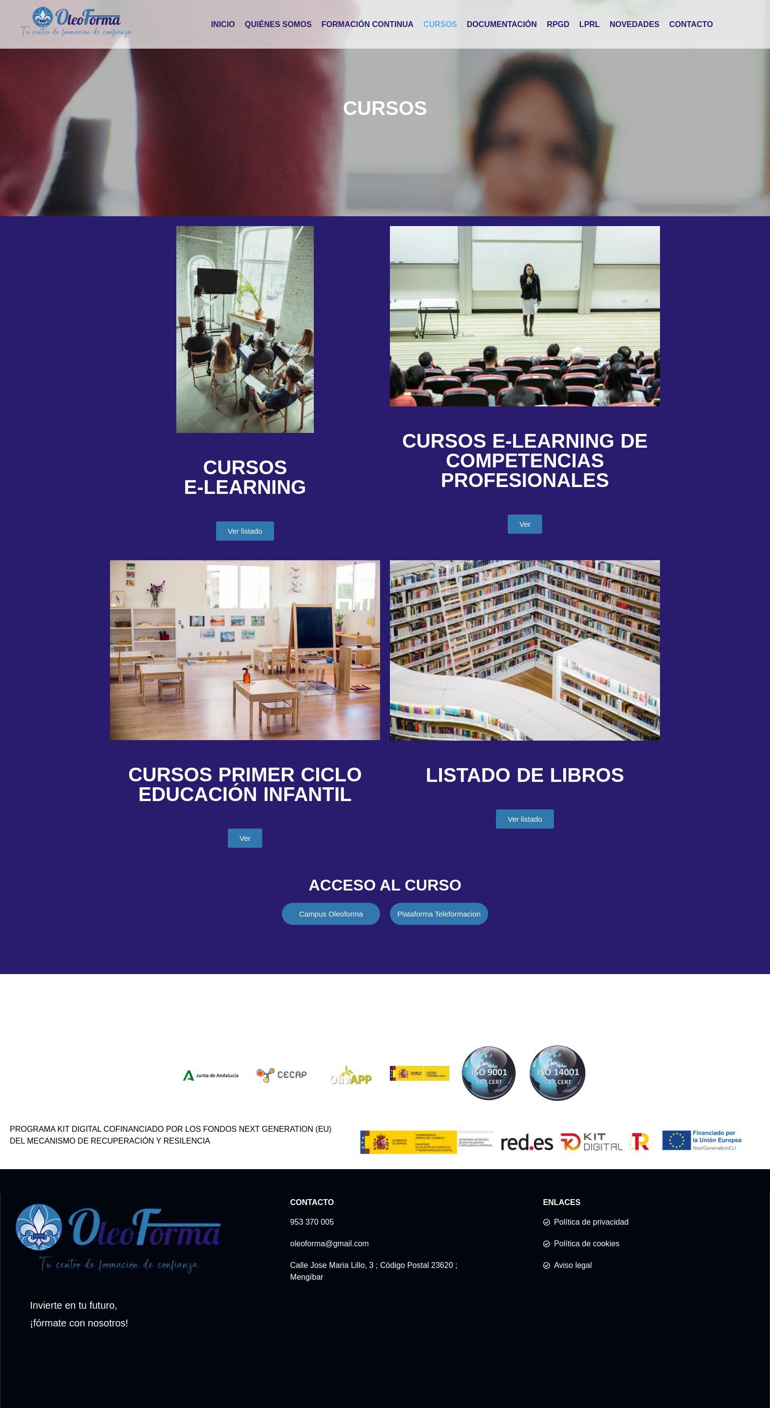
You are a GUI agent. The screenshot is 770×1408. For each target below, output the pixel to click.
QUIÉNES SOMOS (278, 24)
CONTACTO (691, 24)
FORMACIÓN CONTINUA (368, 24)
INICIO (223, 24)
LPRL (589, 24)
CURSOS (440, 24)
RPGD (558, 24)
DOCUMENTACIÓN (502, 24)
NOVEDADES (634, 24)
